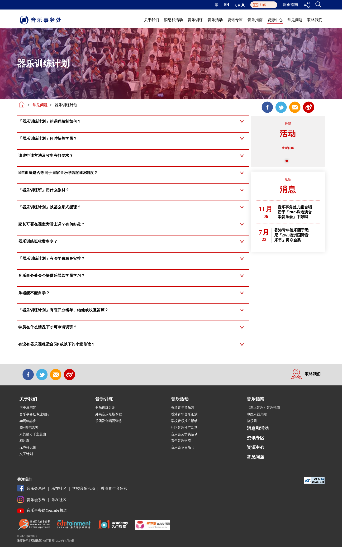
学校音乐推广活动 (184, 421)
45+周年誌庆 (28, 427)
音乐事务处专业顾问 (34, 414)
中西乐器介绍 (257, 414)
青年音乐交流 (181, 440)
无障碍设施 (27, 447)
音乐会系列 (36, 488)
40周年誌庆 (27, 421)
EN (226, 5)
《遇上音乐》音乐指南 (263, 407)
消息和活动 (173, 20)
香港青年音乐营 (182, 407)
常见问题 (295, 20)
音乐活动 (215, 20)
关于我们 (151, 20)
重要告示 (22, 540)
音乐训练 (195, 20)
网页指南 (290, 5)
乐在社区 (58, 488)
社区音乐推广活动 (184, 427)
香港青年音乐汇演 (184, 414)
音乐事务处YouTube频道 (47, 510)
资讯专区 (235, 20)
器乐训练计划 (105, 407)
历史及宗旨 (27, 407)
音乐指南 (255, 20)
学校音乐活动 (83, 488)
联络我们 (315, 20)
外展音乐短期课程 (108, 414)
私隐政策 (36, 540)
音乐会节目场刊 (182, 447)
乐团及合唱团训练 (108, 421)
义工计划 (26, 454)
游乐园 (252, 421)
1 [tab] (287, 162)
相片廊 (24, 440)
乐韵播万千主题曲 (32, 434)
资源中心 (275, 20)
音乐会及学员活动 (184, 434)
